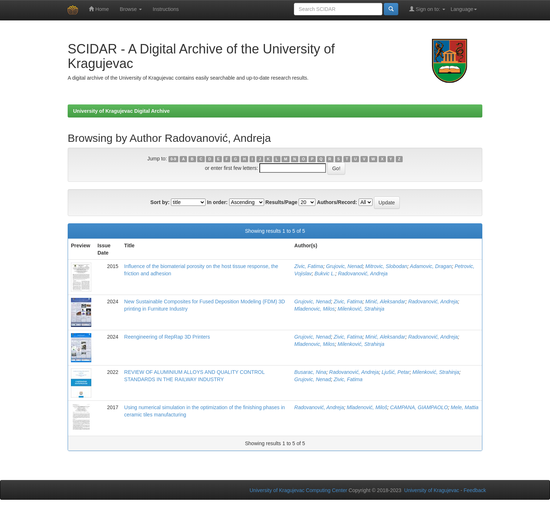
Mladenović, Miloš (367, 407)
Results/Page (282, 202)
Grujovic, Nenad (344, 266)
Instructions (166, 9)
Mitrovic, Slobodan (386, 266)
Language (464, 9)
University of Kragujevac (431, 490)
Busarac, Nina (310, 372)
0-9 (173, 159)
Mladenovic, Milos (314, 309)
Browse (131, 9)
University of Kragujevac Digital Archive (121, 111)
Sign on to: (427, 9)
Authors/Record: (337, 202)
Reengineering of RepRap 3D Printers (167, 337)
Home (99, 9)
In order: (217, 202)
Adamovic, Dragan (431, 266)
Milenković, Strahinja (361, 309)
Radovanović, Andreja (362, 273)
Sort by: (160, 202)
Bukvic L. (325, 273)
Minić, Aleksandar (385, 301)
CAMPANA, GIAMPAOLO (419, 407)
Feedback (475, 490)
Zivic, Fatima (308, 266)
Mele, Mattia (464, 407)
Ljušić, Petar (396, 372)
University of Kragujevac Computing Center (298, 490)
